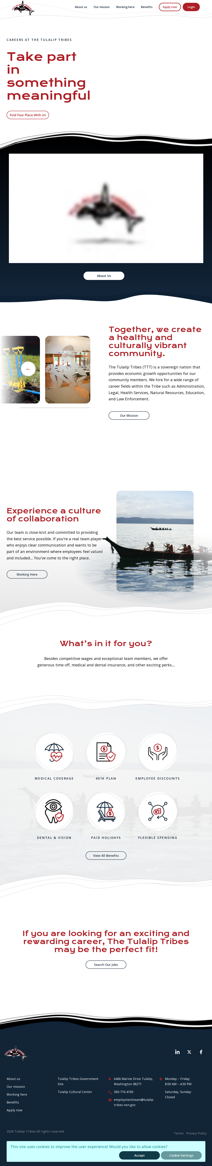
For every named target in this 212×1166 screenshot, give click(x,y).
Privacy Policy (196, 1133)
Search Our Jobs (106, 965)
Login (191, 7)
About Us (104, 276)
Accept (139, 1155)
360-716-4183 (123, 1092)
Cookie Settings (181, 1155)
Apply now (170, 7)
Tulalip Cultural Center (75, 1092)
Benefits (147, 7)
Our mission (102, 7)
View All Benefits (106, 855)
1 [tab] (31, 407)
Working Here (27, 574)
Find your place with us (28, 115)
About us (81, 7)
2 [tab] (55, 407)
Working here (125, 7)
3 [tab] (78, 407)
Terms (179, 1133)
